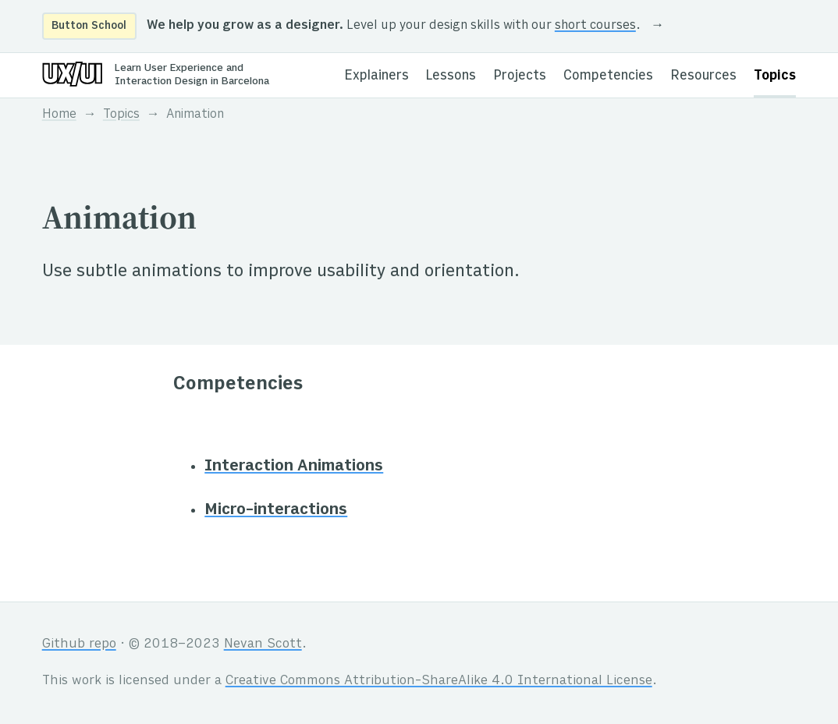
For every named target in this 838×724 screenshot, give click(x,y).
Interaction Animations (293, 466)
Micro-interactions (275, 510)
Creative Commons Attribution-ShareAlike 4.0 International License (438, 681)
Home (59, 115)
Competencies (608, 76)
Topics (775, 76)
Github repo (79, 644)
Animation (195, 115)
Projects (520, 76)
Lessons (451, 76)
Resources (704, 76)
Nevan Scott (263, 644)
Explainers (377, 76)
